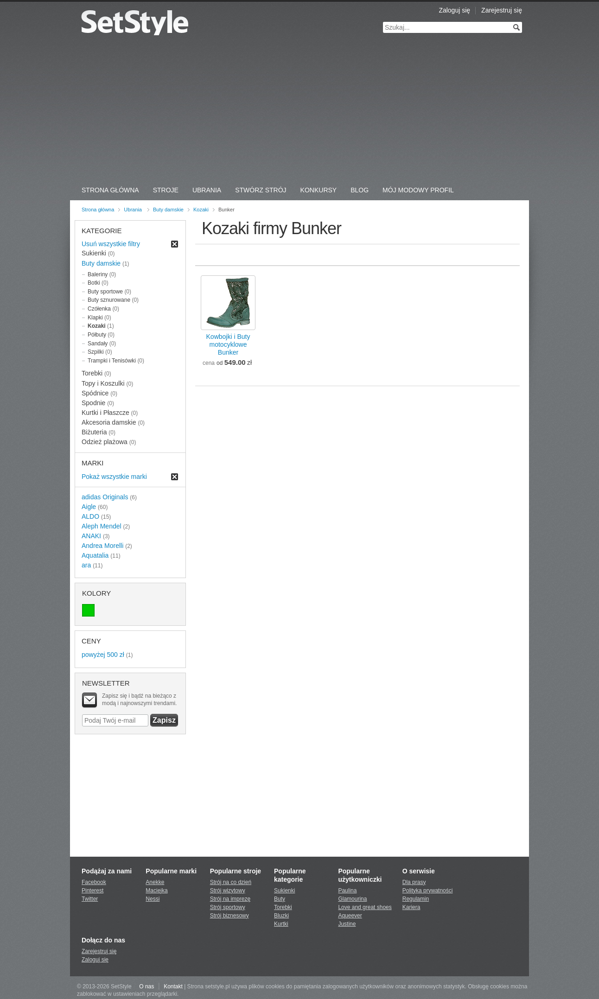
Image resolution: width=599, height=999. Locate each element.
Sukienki (284, 890)
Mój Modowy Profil (418, 190)
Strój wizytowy (227, 890)
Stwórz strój (260, 190)
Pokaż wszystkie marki (114, 476)
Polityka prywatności (427, 890)
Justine (347, 924)
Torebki (283, 907)
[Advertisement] (299, 111)
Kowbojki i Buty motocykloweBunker (228, 344)
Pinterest (92, 890)
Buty (279, 899)
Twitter (90, 899)
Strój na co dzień (230, 882)
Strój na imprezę (230, 899)
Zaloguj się (454, 10)
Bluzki (281, 915)
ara (86, 565)
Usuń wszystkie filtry (111, 244)
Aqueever (350, 915)
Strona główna (98, 209)
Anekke (155, 882)
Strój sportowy (227, 907)
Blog (359, 190)
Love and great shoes (364, 907)
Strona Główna (110, 190)
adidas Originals (105, 497)
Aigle (89, 506)
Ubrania (206, 190)
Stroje (165, 190)
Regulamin (415, 899)
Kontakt (173, 986)
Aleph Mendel (101, 526)
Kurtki (281, 924)
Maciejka (156, 890)
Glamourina (352, 899)
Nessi (152, 899)
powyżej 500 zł (103, 654)
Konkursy (318, 190)
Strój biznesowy (229, 915)
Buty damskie (168, 209)
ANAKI (91, 536)
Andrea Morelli (102, 545)
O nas (146, 986)
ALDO (90, 516)
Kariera (411, 907)
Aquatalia (95, 555)
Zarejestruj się (501, 10)
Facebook (94, 882)
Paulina (347, 890)
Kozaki (201, 209)
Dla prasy (414, 882)
